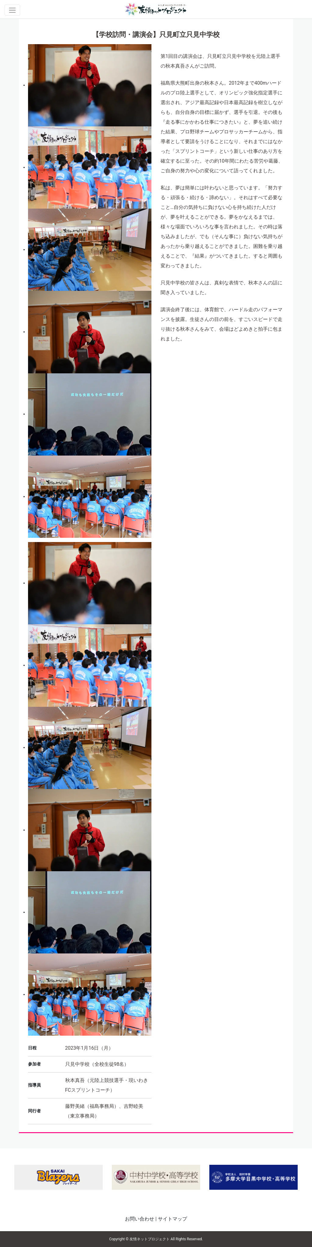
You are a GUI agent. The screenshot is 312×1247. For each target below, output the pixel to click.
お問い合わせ (139, 1219)
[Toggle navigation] (12, 10)
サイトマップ (172, 1219)
